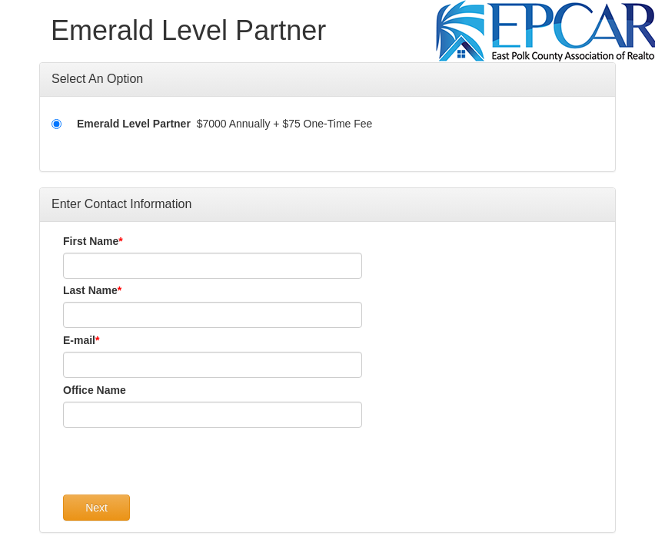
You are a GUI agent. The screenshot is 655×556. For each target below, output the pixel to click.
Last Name (90, 290)
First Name (90, 241)
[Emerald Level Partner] (57, 124)
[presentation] (180, 465)
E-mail (79, 340)
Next (96, 507)
